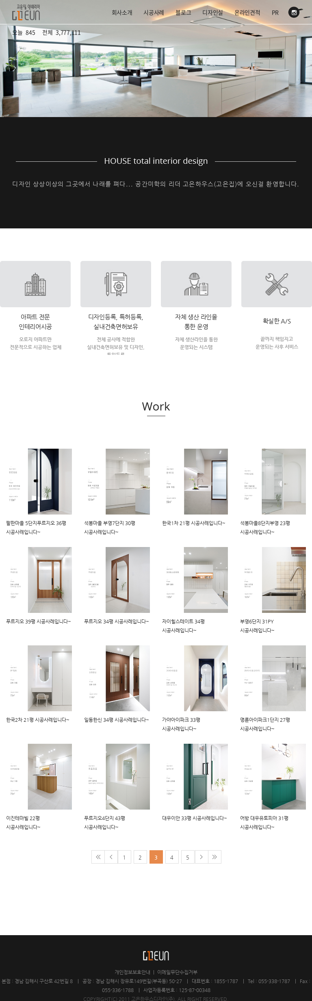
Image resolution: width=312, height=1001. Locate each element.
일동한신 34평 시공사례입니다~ (116, 720)
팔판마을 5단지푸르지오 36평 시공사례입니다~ (36, 527)
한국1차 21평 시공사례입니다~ (193, 523)
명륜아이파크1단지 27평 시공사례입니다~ (265, 724)
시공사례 (153, 12)
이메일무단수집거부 (177, 972)
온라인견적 (247, 12)
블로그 (183, 12)
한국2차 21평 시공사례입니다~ (37, 720)
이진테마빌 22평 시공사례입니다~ (23, 822)
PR (275, 12)
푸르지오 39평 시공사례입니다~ (38, 621)
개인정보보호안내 (132, 972)
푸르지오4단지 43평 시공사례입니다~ (104, 822)
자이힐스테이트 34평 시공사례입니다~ (183, 626)
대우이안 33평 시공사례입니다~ (194, 818)
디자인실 (212, 12)
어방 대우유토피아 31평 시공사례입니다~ (264, 822)
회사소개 (122, 12)
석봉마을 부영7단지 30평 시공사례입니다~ (109, 527)
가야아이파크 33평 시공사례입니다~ (181, 724)
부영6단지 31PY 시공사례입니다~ (257, 626)
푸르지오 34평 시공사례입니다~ (116, 621)
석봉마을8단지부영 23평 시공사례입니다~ (265, 527)
